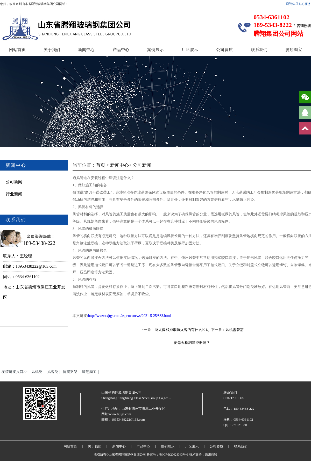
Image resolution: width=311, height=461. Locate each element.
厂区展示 (190, 49)
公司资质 (224, 49)
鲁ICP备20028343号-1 (173, 454)
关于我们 (52, 49)
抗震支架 (70, 372)
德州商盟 (211, 454)
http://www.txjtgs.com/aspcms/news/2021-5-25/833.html (129, 316)
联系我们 (259, 49)
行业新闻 (14, 194)
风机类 (36, 372)
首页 (100, 165)
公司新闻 (14, 182)
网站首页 (17, 49)
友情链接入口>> (14, 372)
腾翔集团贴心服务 (298, 4)
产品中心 (121, 49)
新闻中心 (86, 49)
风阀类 (52, 372)
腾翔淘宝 (293, 49)
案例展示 (155, 49)
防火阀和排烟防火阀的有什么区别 (182, 330)
